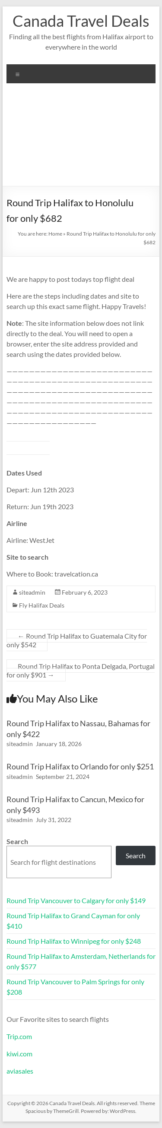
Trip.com (19, 1036)
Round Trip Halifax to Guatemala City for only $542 (76, 640)
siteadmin (32, 592)
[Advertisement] (81, 138)
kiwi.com (19, 1053)
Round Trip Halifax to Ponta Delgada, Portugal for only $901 (80, 670)
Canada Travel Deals (81, 20)
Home (55, 233)
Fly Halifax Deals (41, 605)
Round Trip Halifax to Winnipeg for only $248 (73, 941)
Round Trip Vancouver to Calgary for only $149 (76, 900)
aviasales (19, 1071)
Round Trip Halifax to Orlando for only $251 (80, 766)
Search (17, 841)
